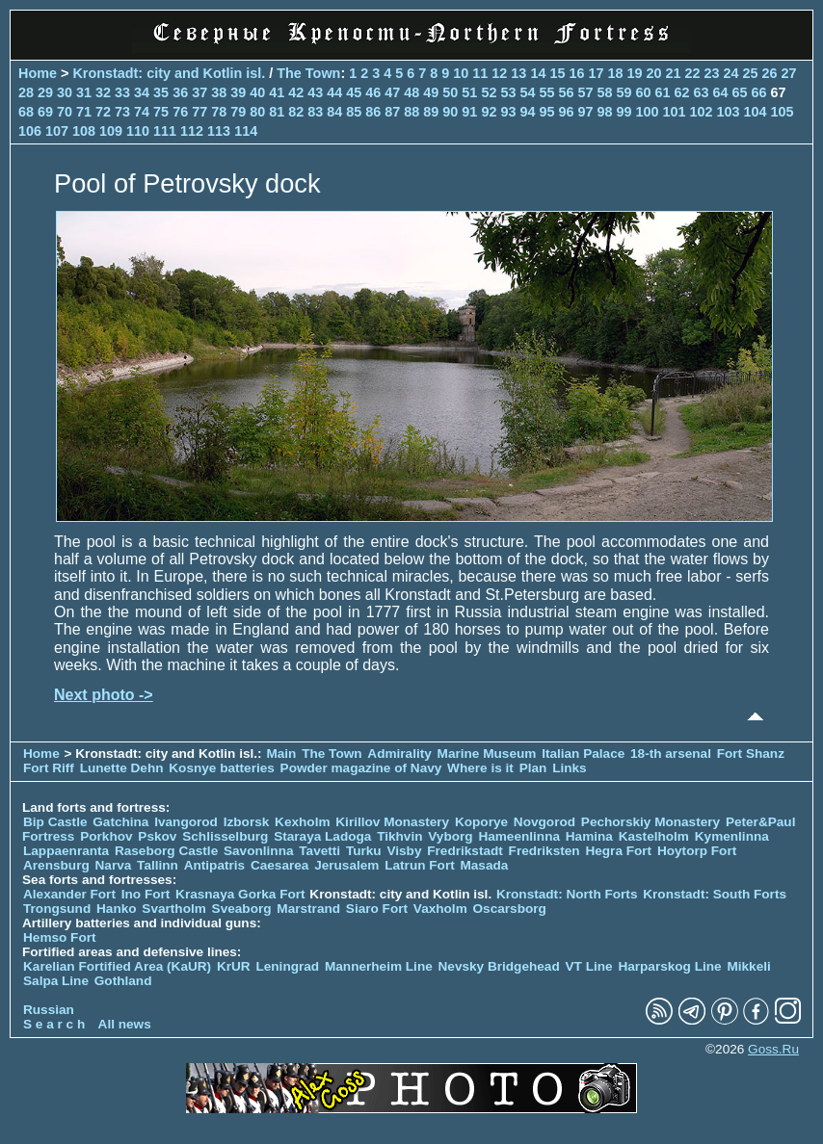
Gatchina (120, 822)
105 (782, 111)
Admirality (399, 753)
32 (103, 92)
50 (450, 92)
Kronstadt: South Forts (714, 894)
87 (392, 111)
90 (450, 111)
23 (712, 73)
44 (334, 92)
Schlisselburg (225, 836)
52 (488, 92)
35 (161, 92)
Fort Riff (48, 768)
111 (164, 131)
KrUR (234, 966)
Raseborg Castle (166, 851)
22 (693, 73)
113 (218, 131)
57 (585, 92)
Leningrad (287, 966)
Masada (484, 865)
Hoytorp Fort (696, 851)
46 (373, 92)
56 (565, 92)
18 (615, 73)
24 (731, 73)
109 (110, 131)
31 (84, 92)
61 (663, 92)
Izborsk (247, 822)
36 (180, 92)
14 (537, 73)
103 (728, 111)
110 (137, 131)
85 (353, 111)
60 (643, 92)
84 (334, 111)
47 (392, 92)
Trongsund (57, 908)
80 (257, 111)
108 (83, 131)
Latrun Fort (420, 865)
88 (411, 111)
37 (199, 92)
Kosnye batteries (222, 768)
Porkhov (106, 836)
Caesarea (279, 865)
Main (281, 753)
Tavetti (319, 851)
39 (238, 92)
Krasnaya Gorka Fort (240, 894)
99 (623, 111)
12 (499, 73)
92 (488, 111)
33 (122, 92)
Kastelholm (654, 836)
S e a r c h (54, 1024)
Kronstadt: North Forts (568, 894)
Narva (113, 865)
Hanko (116, 908)
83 (315, 111)
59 (623, 92)
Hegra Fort (618, 851)
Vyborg (450, 836)
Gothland (123, 981)
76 (180, 111)
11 (480, 73)
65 (740, 92)
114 (245, 131)
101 (674, 111)
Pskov (157, 836)
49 (430, 92)
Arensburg (56, 865)
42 (296, 92)
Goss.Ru (773, 1049)
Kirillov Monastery (392, 822)
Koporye (481, 822)
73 (122, 111)
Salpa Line (56, 981)
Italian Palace (585, 753)
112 (191, 131)
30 (64, 92)
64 (721, 92)
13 (518, 73)
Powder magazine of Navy (361, 768)
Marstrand (308, 908)
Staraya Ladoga (322, 836)
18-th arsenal (670, 753)
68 (26, 111)
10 (460, 73)
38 (218, 92)
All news (124, 1024)
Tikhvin (399, 836)
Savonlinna (259, 851)
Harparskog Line (669, 966)
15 (557, 73)
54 (527, 92)
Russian (48, 1009)
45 (353, 92)
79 (238, 111)
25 (750, 73)
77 (199, 111)
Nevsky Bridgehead (499, 966)
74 (141, 111)
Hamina (589, 836)
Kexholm (302, 822)
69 (45, 111)
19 (634, 73)
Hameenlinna (519, 836)
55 (546, 92)
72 (103, 111)
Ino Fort (146, 894)
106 (29, 131)
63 (701, 92)
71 (84, 111)
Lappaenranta (66, 851)
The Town (308, 73)
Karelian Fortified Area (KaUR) (117, 966)
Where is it (480, 768)
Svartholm (173, 908)
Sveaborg (242, 908)
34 (141, 92)
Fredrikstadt (465, 851)
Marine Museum (487, 753)
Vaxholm (440, 908)
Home (37, 73)
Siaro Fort (377, 908)
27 (789, 73)
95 (546, 111)
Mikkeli (748, 966)
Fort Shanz (750, 753)
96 (565, 111)
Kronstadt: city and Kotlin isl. (168, 73)
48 (411, 92)
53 (508, 92)
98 (604, 111)
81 (276, 111)
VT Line (589, 966)
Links (569, 768)
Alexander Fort (69, 894)
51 (469, 92)
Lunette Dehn (122, 768)
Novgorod (544, 822)
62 (682, 92)
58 (604, 92)
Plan (533, 768)
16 (576, 73)
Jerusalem (346, 865)
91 (469, 111)
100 (647, 111)
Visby (403, 851)
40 (257, 92)
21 (672, 73)
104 (755, 111)
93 (508, 111)
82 (296, 111)
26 (770, 73)
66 (759, 92)
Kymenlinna (732, 836)
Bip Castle (55, 822)
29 (45, 92)
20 (653, 73)
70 (64, 111)
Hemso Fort (59, 937)
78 (218, 111)
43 (315, 92)
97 (585, 111)
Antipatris (214, 865)
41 (276, 92)
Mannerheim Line (379, 966)
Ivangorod (186, 822)
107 (56, 131)
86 (373, 111)
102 (701, 111)
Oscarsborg (509, 908)
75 (161, 111)
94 (527, 111)
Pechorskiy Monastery (650, 822)
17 (595, 73)
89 (430, 111)
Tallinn (157, 865)
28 (26, 92)
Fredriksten (544, 851)
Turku (364, 851)
